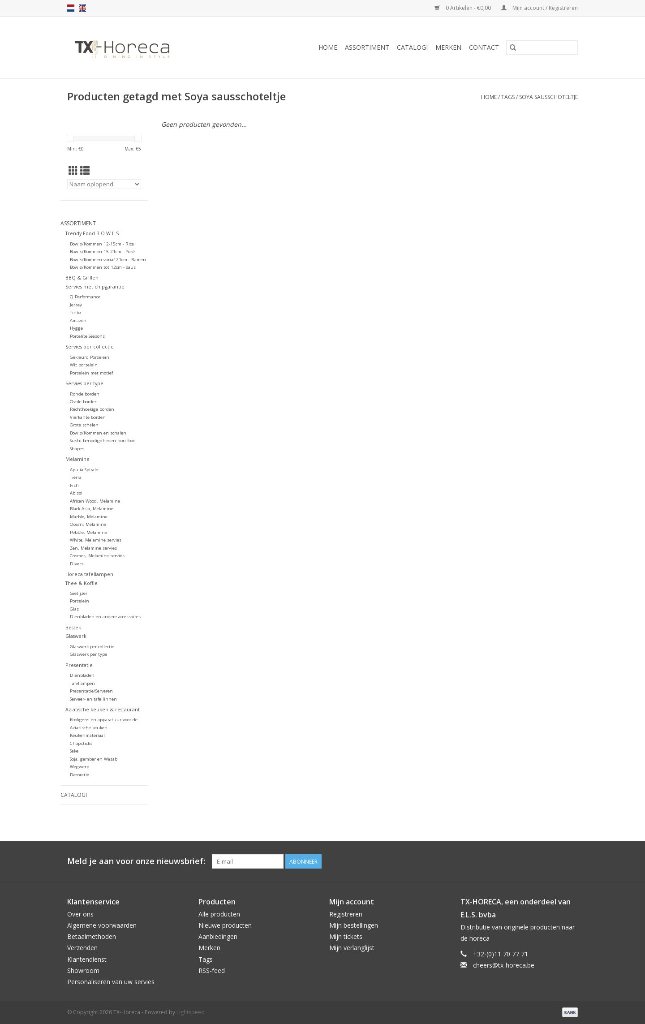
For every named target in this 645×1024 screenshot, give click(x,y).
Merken (448, 47)
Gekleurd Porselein (89, 357)
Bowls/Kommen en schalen (98, 433)
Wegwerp (79, 767)
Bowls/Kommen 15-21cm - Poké (102, 251)
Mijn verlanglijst (351, 947)
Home (327, 47)
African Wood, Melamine (95, 501)
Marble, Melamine (89, 517)
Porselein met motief (91, 373)
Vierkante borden (88, 417)
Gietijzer (78, 593)
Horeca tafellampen (89, 574)
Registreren (345, 914)
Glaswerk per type (88, 654)
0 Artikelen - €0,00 (463, 8)
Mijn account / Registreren (539, 8)
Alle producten (219, 914)
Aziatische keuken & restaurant (102, 709)
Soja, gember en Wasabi (94, 759)
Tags (508, 97)
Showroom (83, 970)
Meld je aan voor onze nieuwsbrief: (136, 861)
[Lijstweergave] (85, 170)
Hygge (76, 328)
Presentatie (79, 665)
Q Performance (85, 297)
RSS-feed (211, 970)
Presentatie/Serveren (91, 691)
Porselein (79, 601)
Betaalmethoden (91, 936)
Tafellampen (82, 683)
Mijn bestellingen (353, 925)
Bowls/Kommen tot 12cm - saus (103, 267)
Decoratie (79, 775)
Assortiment (367, 47)
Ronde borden (84, 394)
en (82, 8)
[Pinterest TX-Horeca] (554, 861)
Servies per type (84, 383)
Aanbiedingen (217, 936)
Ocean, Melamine (88, 524)
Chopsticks (81, 743)
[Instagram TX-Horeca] (570, 861)
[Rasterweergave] (73, 170)
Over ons (80, 914)
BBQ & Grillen (82, 277)
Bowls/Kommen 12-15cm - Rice (102, 244)
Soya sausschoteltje (548, 97)
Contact (484, 47)
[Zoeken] (542, 47)
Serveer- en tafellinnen (93, 699)
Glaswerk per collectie (92, 647)
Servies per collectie (89, 346)
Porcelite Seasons (87, 336)
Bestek (73, 627)
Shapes (77, 449)
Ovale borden (84, 401)
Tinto (75, 312)
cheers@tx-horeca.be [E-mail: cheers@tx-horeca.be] (503, 965)
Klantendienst (87, 959)
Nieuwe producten (225, 925)
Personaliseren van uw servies (111, 981)
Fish (74, 485)
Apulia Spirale (84, 470)
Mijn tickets (345, 936)
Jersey (76, 305)
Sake (74, 751)
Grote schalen (84, 425)
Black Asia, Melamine (91, 509)
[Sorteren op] (104, 184)
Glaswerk (75, 635)
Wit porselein (84, 365)
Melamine (77, 459)
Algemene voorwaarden (102, 925)
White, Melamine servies (95, 540)
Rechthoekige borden (92, 409)
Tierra (76, 477)
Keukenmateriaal (87, 735)
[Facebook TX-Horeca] (538, 861)
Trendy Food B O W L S (92, 233)
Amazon (78, 320)
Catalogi (412, 47)
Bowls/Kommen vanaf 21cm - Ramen (108, 259)
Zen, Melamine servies (93, 548)
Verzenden (82, 947)
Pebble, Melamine (88, 532)
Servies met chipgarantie (95, 286)
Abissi (76, 493)
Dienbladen (82, 675)
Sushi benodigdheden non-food (103, 440)
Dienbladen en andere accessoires (105, 617)
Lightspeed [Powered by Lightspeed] (190, 1012)
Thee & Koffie (81, 583)
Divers (76, 564)
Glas (74, 609)
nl (70, 8)
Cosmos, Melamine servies (97, 556)
